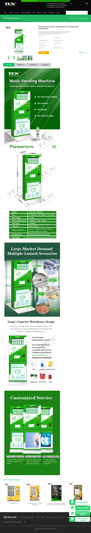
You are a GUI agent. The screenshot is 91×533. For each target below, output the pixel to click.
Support (39, 12)
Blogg (54, 528)
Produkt (11, 12)
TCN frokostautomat (13, 503)
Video (58, 12)
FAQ (34, 12)
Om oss (17, 12)
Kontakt (44, 52)
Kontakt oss (52, 12)
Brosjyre (85, 52)
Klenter (45, 12)
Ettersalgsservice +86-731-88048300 (57, 5)
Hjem (5, 12)
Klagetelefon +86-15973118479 (56, 7)
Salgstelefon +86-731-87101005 (56, 3)
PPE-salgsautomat (83, 18)
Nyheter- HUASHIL (26, 12)
